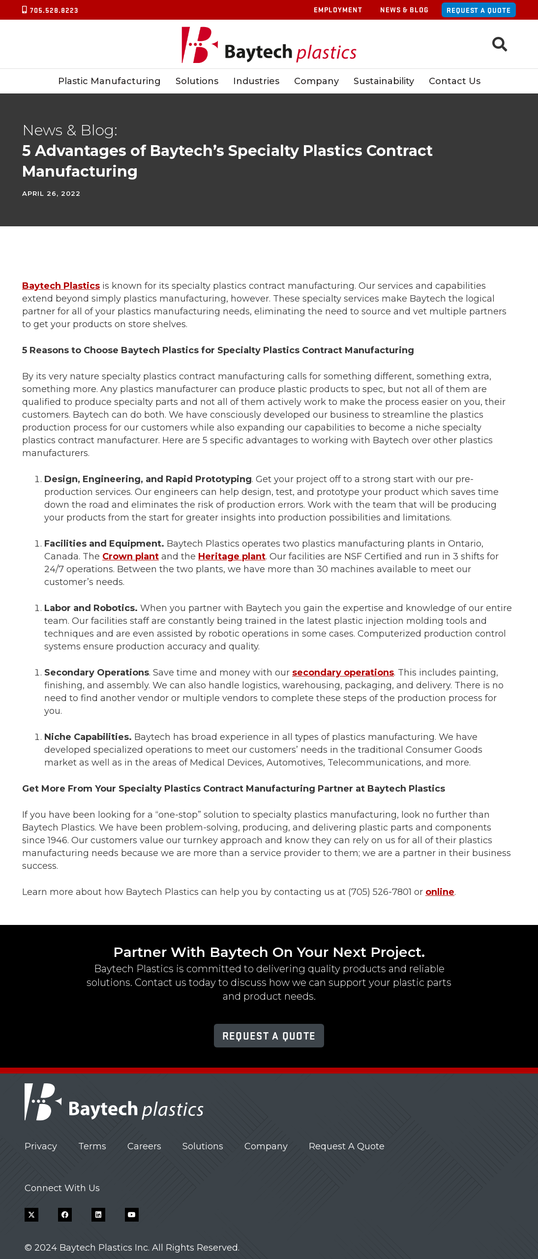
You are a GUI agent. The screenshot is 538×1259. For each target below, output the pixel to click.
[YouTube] (132, 1215)
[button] (499, 44)
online (439, 892)
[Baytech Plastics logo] (269, 44)
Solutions (202, 1146)
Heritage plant (232, 556)
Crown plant (130, 556)
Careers (144, 1146)
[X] (31, 1215)
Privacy (41, 1146)
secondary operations (343, 672)
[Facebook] (65, 1215)
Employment (338, 9)
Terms (92, 1146)
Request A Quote (347, 1146)
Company (266, 1146)
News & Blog (404, 9)
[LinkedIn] (98, 1215)
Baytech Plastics (61, 285)
